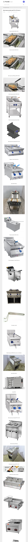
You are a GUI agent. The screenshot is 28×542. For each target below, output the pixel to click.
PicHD (9, 2)
